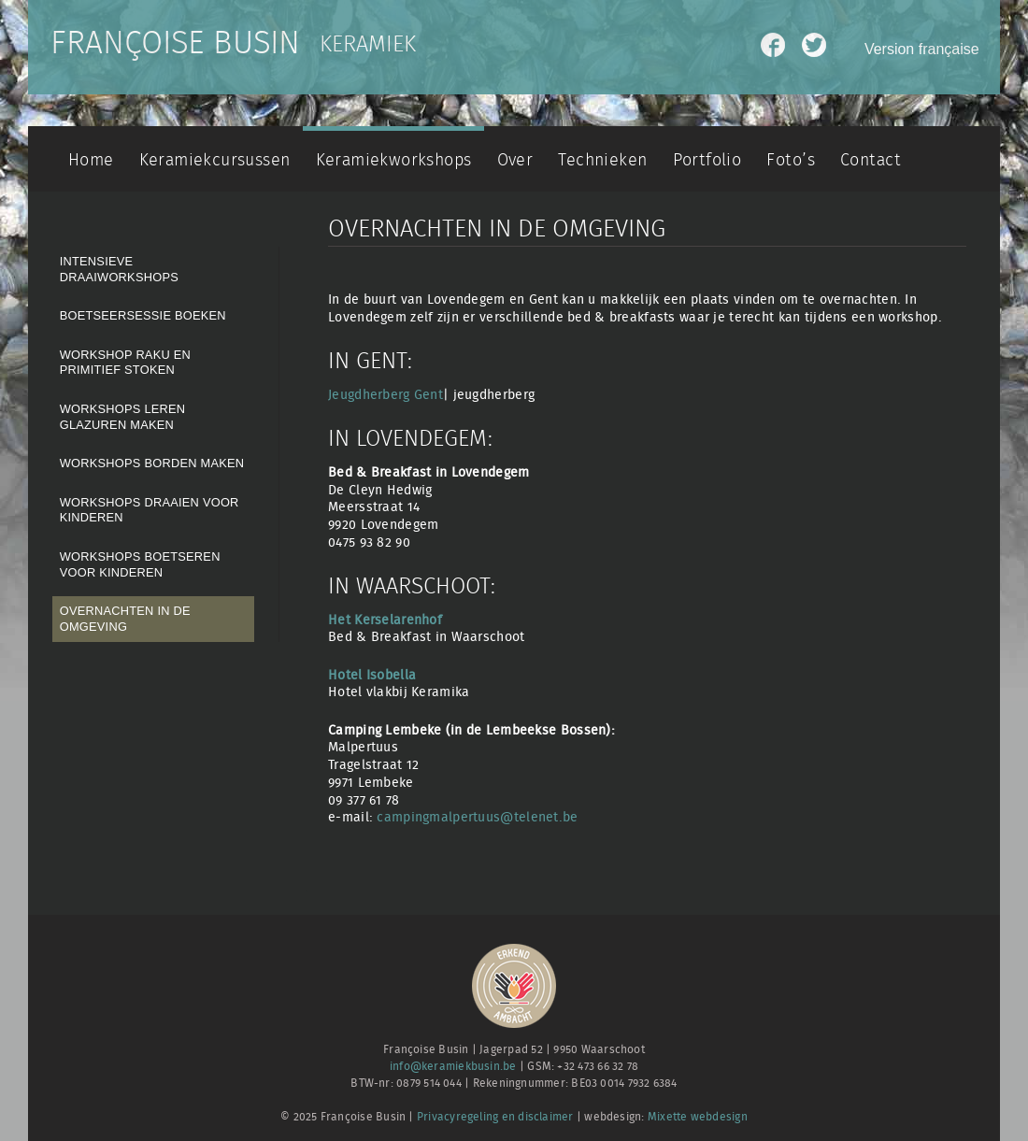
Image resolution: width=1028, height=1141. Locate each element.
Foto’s (790, 160)
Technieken (602, 160)
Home (91, 160)
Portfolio (707, 160)
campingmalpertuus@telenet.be (477, 817)
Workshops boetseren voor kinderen (140, 564)
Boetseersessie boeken (143, 315)
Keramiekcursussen (215, 160)
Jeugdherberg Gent (385, 395)
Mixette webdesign (698, 1117)
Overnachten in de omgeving (125, 619)
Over (515, 160)
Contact (870, 160)
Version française (921, 49)
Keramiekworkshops (394, 160)
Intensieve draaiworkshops (119, 269)
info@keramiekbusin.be (453, 1067)
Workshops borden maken (152, 463)
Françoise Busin (175, 44)
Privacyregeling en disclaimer (495, 1117)
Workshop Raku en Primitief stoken (125, 363)
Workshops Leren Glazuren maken (123, 417)
